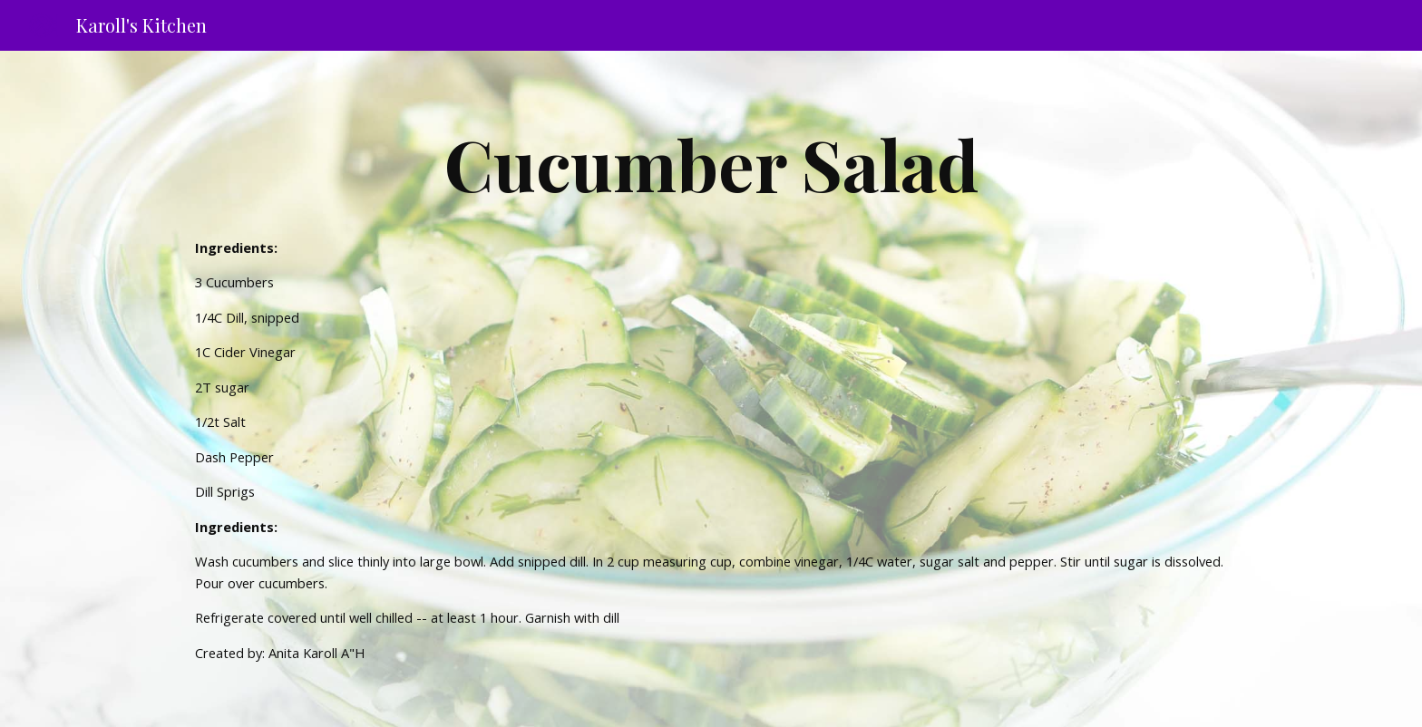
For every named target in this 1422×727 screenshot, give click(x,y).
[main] (711, 163)
